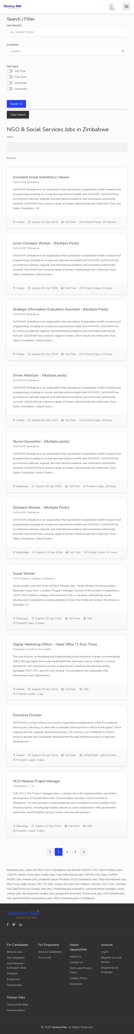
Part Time (17, 77)
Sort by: (11, 158)
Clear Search (17, 115)
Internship (17, 83)
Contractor (17, 89)
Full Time (16, 71)
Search (14, 104)
